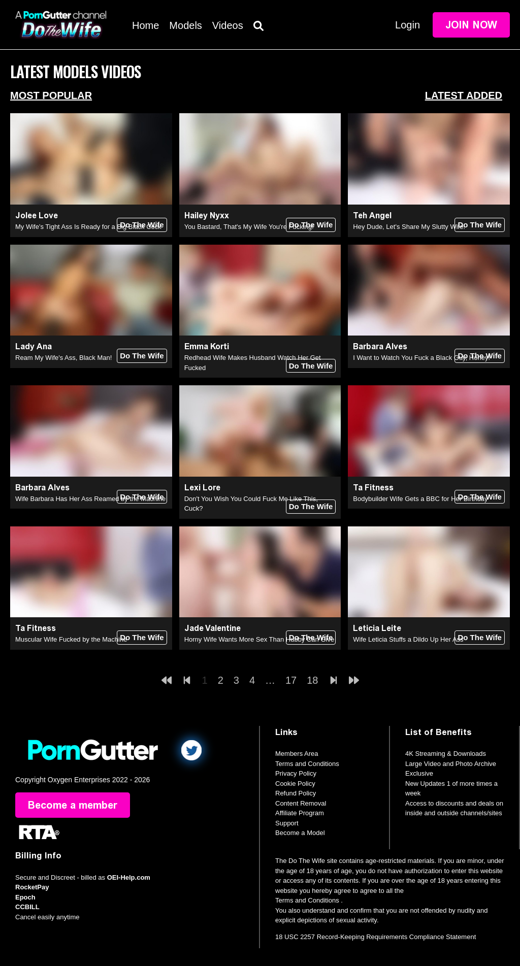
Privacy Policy (295, 773)
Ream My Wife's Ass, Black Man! (63, 357)
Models (185, 25)
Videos (227, 25)
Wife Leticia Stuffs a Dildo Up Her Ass (408, 639)
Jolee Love (36, 215)
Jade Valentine (212, 628)
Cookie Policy (295, 783)
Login (407, 24)
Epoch (25, 897)
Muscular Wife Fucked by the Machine (71, 639)
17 (291, 680)
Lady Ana (33, 346)
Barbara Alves (380, 346)
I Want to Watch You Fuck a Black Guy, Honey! (421, 357)
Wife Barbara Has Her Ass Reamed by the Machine (90, 499)
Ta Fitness (373, 487)
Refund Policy (295, 793)
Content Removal (300, 803)
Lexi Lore (202, 487)
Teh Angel (372, 215)
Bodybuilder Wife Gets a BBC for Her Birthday (420, 499)
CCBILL (27, 907)
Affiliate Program (299, 813)
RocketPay (32, 887)
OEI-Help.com (128, 877)
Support (287, 823)
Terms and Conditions (307, 764)
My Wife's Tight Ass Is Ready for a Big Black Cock (88, 226)
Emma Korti (206, 346)
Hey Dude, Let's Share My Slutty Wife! (409, 226)
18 (312, 680)
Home (145, 25)
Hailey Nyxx (206, 215)
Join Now (471, 25)
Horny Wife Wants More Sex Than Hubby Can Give (259, 639)
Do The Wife (142, 224)
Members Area (296, 753)
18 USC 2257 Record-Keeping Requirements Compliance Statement (375, 937)
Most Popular (51, 95)
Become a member (72, 805)
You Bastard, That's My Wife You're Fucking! (249, 226)
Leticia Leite (377, 628)
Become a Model (300, 833)
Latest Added (463, 95)
